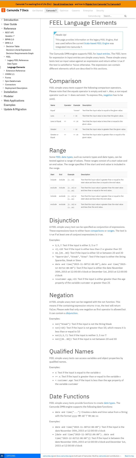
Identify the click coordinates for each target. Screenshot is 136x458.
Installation (10, 92)
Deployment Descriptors (16, 88)
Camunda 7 (51, 10)
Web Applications (14, 100)
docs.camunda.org (64, 456)
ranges (110, 230)
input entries (103, 53)
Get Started (37, 10)
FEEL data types (64, 156)
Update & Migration (15, 109)
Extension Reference (15, 70)
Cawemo (76, 10)
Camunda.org (94, 16)
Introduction (11, 20)
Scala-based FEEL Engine (96, 43)
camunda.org (48, 456)
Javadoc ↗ (10, 36)
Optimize (64, 10)
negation (108, 95)
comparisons (97, 230)
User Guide (10, 24)
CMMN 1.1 (9, 74)
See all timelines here (63, 4)
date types (109, 402)
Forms (8, 77)
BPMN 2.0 (9, 39)
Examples (9, 105)
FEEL (8, 57)
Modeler (8, 96)
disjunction (72, 313)
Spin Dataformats (13, 81)
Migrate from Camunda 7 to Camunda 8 (102, 4)
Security (100, 10)
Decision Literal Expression (18, 50)
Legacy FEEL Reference (17, 60)
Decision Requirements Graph (20, 53)
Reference (10, 28)
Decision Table (12, 46)
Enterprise (88, 10)
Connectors (10, 84)
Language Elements (16, 67)
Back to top (129, 456)
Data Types (12, 63)
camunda (102, 456)
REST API (9, 32)
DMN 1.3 (9, 43)
